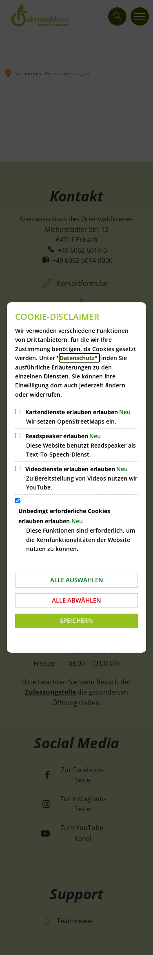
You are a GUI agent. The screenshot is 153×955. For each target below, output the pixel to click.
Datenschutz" (79, 358)
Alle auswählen (76, 580)
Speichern (76, 620)
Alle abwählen (76, 600)
